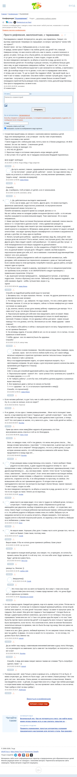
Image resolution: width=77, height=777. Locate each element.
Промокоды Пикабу (31, 751)
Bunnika (21, 423)
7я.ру (31, 755)
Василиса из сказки (26, 597)
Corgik (21, 536)
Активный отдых (26, 716)
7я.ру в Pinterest (19, 755)
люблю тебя (24, 571)
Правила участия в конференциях (13, 30)
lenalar (21, 494)
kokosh (21, 638)
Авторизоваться (24, 115)
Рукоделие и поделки (28, 725)
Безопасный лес (27, 719)
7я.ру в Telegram (15, 755)
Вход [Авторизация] (72, 5)
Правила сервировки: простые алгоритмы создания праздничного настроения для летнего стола (43, 729)
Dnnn (20, 523)
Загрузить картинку (5, 105)
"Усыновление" (21, 18)
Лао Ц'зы (24, 561)
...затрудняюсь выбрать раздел (45, 18)
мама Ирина (24, 180)
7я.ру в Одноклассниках (27, 755)
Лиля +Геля (24, 435)
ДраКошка (22, 690)
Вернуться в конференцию (39, 699)
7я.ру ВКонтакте (23, 755)
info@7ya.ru (5, 751)
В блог (10, 22)
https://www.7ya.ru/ (17, 751)
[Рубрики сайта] (4, 5)
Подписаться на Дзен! (24, 22)
